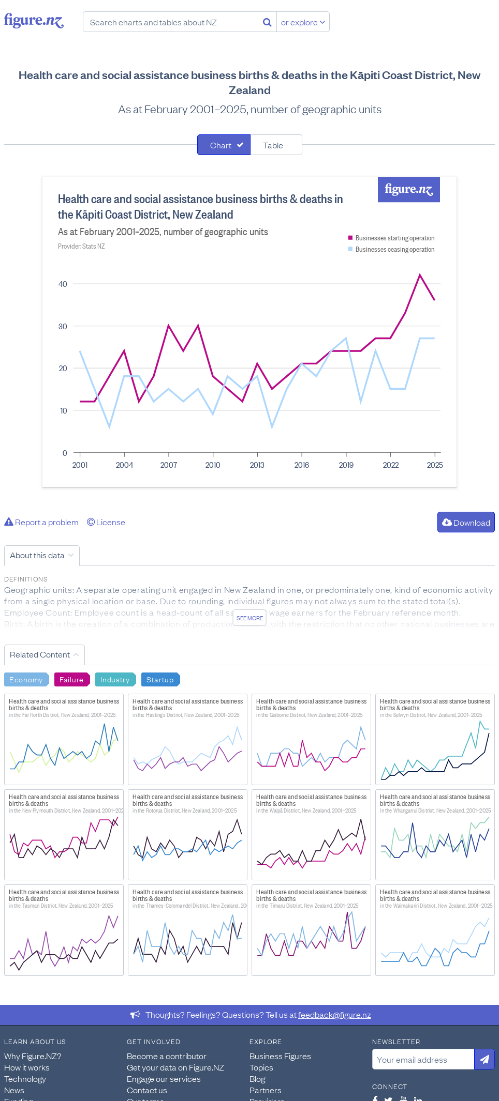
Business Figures (280, 1055)
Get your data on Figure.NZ (175, 1067)
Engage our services (164, 1078)
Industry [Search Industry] (115, 678)
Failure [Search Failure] (72, 678)
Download (466, 522)
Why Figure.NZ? (33, 1055)
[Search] (267, 21)
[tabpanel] (249, 332)
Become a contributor (167, 1055)
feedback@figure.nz (334, 1014)
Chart (220, 144)
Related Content (40, 654)
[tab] (224, 144)
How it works (27, 1067)
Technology (25, 1078)
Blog (257, 1078)
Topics (261, 1067)
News (14, 1089)
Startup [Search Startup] (160, 678)
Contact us (147, 1089)
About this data (37, 554)
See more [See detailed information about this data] (250, 617)
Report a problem (41, 521)
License (106, 521)
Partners (266, 1089)
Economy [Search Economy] (26, 678)
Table (273, 144)
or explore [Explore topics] (303, 21)
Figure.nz (34, 20)
